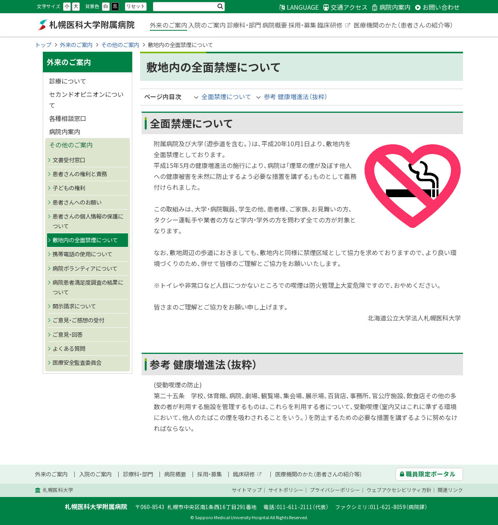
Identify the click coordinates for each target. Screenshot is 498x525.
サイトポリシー (285, 490)
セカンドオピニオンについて (86, 99)
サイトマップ (246, 490)
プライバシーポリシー (335, 490)
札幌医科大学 (58, 490)
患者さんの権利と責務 (80, 174)
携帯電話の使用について (82, 254)
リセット (135, 6)
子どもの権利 (69, 188)
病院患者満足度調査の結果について (88, 287)
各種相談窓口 (67, 118)
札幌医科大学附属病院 (85, 25)
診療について (67, 81)
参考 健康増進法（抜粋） (296, 96)
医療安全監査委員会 (77, 362)
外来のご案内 (168, 25)
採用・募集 (302, 25)
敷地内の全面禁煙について (85, 240)
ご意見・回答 (67, 334)
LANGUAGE (303, 7)
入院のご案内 (207, 25)
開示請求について (74, 306)
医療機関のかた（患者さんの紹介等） (403, 25)
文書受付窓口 (69, 160)
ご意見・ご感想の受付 (78, 320)
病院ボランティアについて (85, 268)
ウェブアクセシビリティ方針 (398, 490)
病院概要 (274, 25)
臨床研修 (334, 25)
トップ (43, 44)
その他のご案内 (120, 44)
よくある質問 (69, 348)
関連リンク (450, 490)
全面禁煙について (226, 96)
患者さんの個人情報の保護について (88, 221)
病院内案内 (64, 131)
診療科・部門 (244, 25)
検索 (220, 6)
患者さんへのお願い (77, 202)
